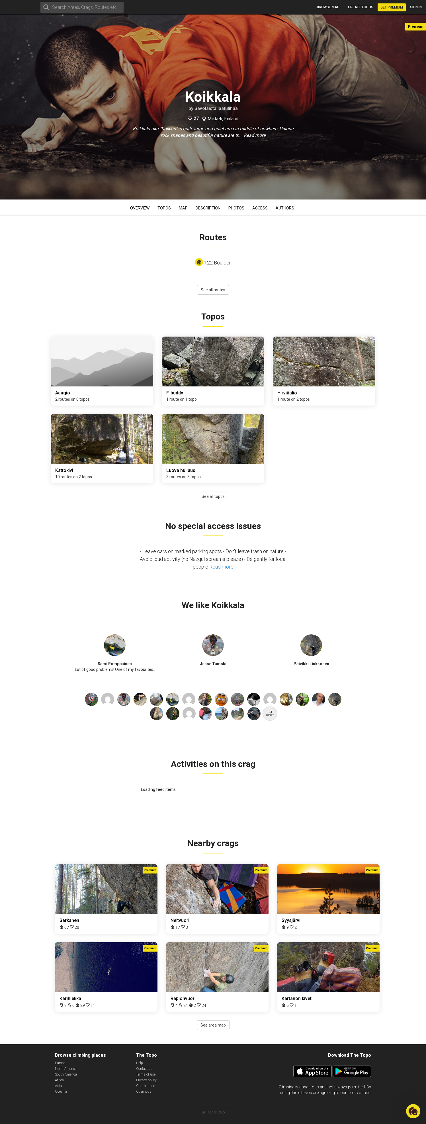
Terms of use (145, 1074)
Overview (139, 208)
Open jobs (143, 1092)
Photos (236, 208)
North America (66, 1069)
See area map (213, 1025)
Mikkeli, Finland (223, 119)
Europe (60, 1063)
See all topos (213, 496)
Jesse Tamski (213, 663)
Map (183, 208)
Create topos (360, 7)
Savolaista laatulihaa (216, 108)
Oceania (61, 1092)
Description (208, 208)
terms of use (358, 1092)
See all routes (213, 290)
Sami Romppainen (115, 663)
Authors (285, 208)
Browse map (328, 7)
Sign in (416, 7)
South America (66, 1074)
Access (260, 208)
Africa (59, 1080)
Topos (164, 208)
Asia (58, 1086)
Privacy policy (146, 1080)
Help (139, 1063)
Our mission (145, 1086)
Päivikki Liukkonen (311, 663)
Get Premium (391, 7)
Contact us (144, 1069)
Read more (254, 135)
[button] (413, 1111)
